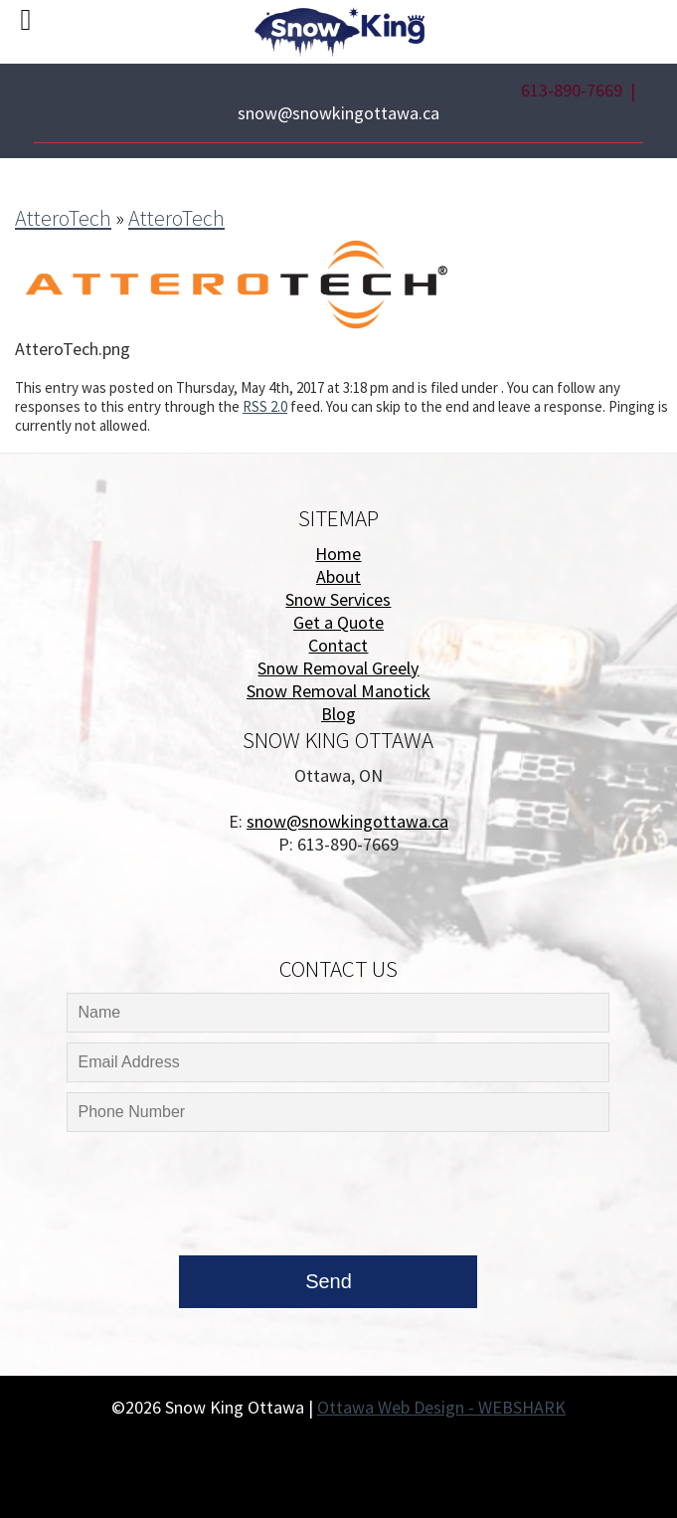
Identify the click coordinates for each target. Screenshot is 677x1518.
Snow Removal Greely (338, 668)
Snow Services (338, 599)
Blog (338, 713)
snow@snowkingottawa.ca (338, 112)
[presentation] (215, 1198)
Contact (338, 645)
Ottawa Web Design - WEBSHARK (441, 1407)
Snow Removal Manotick (338, 690)
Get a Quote (338, 622)
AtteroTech (63, 218)
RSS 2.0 (265, 406)
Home (338, 553)
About (338, 576)
